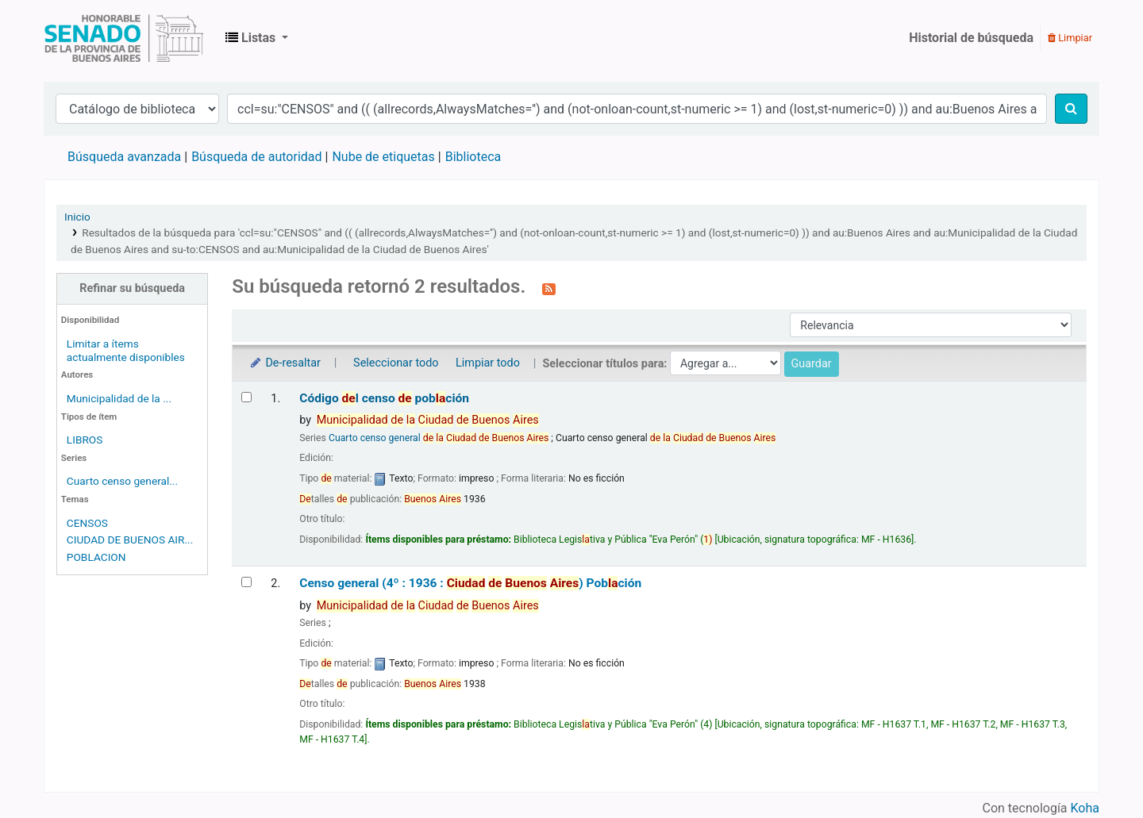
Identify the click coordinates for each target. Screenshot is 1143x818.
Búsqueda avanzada (124, 156)
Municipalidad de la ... (119, 398)
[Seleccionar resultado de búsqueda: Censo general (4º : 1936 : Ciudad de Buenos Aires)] (246, 582)
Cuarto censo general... (122, 480)
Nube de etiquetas (383, 156)
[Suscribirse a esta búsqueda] (549, 288)
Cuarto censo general (438, 438)
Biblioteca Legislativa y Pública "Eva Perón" (123, 38)
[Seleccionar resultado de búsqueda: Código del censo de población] (246, 397)
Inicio (77, 216)
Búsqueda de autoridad (256, 156)
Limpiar (1070, 38)
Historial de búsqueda (971, 37)
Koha (1085, 808)
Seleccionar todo (395, 363)
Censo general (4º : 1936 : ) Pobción (470, 583)
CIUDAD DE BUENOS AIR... (130, 539)
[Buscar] (1071, 109)
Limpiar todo (488, 363)
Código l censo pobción (384, 398)
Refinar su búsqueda (132, 288)
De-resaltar (284, 363)
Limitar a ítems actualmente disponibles (126, 350)
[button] (256, 38)
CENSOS (87, 523)
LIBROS (85, 439)
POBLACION (96, 557)
